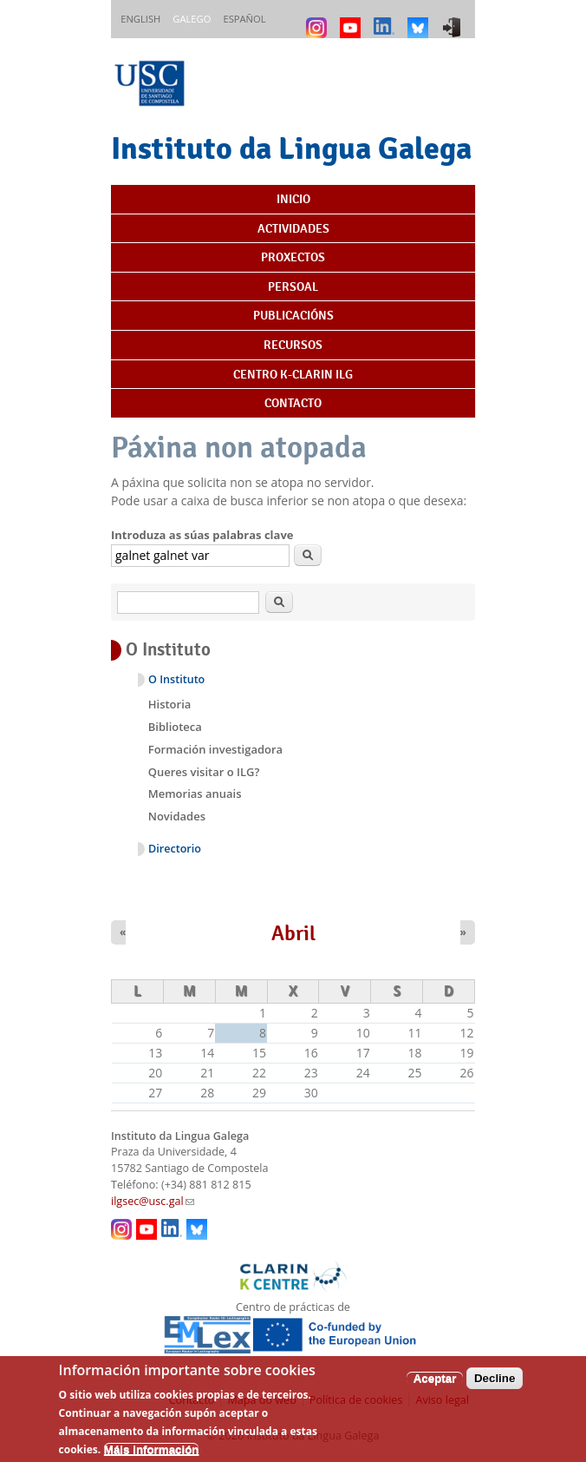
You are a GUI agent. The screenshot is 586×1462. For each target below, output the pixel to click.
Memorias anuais (195, 793)
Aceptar (435, 1387)
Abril (293, 933)
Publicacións (293, 315)
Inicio (293, 199)
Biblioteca (175, 726)
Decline (494, 1387)
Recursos (293, 345)
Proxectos (293, 257)
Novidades (176, 816)
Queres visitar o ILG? (204, 772)
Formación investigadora (215, 749)
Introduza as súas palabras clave (202, 535)
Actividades (293, 228)
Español (244, 18)
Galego (192, 18)
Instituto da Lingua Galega (291, 148)
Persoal (293, 286)
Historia (170, 704)
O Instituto (176, 679)
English (140, 18)
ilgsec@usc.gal (152, 1201)
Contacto (293, 403)
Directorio (174, 848)
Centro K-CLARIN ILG (293, 374)
